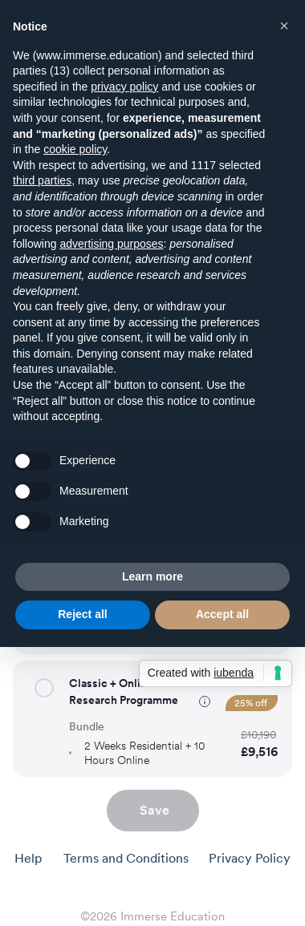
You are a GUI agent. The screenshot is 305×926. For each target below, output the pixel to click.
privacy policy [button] (124, 86)
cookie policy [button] (75, 149)
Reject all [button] (82, 614)
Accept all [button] (222, 614)
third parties (42, 180)
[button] (44, 688)
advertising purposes (111, 243)
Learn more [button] (152, 576)
